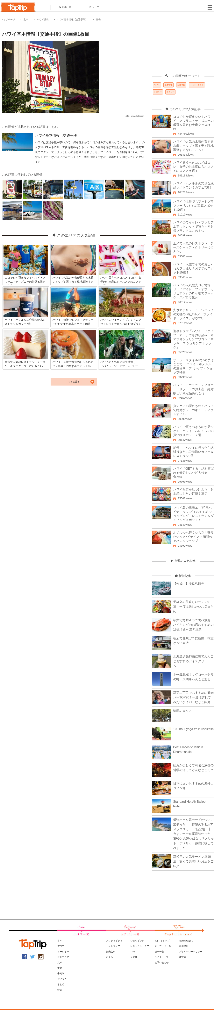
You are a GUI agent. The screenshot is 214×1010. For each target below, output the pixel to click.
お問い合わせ (162, 962)
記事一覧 (65, 7)
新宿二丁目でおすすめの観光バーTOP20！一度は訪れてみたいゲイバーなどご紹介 (193, 697)
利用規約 (183, 946)
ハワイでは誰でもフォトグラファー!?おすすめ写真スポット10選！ (193, 205)
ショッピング (137, 940)
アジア (60, 946)
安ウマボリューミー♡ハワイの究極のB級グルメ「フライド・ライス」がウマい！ (193, 314)
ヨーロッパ (63, 951)
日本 (59, 940)
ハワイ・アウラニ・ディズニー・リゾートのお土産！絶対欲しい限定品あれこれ (193, 389)
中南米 (60, 973)
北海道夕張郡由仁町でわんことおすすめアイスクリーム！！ (193, 661)
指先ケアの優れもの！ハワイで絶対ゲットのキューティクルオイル (193, 410)
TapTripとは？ (186, 940)
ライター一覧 (162, 957)
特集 (59, 990)
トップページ (8, 19)
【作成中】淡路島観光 (188, 583)
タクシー (170, 92)
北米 (26, 19)
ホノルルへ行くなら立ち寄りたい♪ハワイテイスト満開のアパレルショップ (193, 536)
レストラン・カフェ (140, 946)
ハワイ (157, 85)
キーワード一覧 (163, 946)
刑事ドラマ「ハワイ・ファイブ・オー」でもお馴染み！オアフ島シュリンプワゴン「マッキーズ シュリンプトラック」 (193, 339)
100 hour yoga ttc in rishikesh (193, 729)
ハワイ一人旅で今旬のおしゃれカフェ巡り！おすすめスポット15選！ (193, 268)
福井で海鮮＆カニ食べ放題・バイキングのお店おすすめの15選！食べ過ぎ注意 (193, 624)
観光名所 (110, 951)
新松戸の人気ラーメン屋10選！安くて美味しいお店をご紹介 (193, 861)
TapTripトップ (162, 940)
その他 (133, 957)
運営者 (182, 957)
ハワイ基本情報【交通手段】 (72, 19)
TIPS (133, 951)
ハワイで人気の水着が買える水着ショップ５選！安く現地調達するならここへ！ (193, 145)
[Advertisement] (183, 49)
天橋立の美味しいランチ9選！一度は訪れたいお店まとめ (193, 606)
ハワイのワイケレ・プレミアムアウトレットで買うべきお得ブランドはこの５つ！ (193, 226)
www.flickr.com (137, 116)
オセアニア (63, 957)
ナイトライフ (113, 946)
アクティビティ (114, 940)
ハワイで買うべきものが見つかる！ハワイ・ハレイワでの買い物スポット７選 (193, 431)
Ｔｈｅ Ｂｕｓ (197, 85)
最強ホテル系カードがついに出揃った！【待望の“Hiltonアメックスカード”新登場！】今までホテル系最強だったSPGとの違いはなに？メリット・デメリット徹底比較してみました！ (193, 834)
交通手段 (181, 85)
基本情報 (168, 85)
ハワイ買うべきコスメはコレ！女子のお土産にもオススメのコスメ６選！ (193, 166)
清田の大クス (182, 711)
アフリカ (62, 979)
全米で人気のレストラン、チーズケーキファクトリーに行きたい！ (193, 247)
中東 (59, 968)
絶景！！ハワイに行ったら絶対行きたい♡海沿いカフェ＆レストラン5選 (193, 452)
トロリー (158, 92)
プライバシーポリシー (190, 951)
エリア (94, 7)
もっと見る (74, 381)
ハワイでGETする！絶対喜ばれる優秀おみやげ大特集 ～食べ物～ (193, 472)
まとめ (60, 984)
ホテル (109, 957)
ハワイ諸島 (43, 19)
